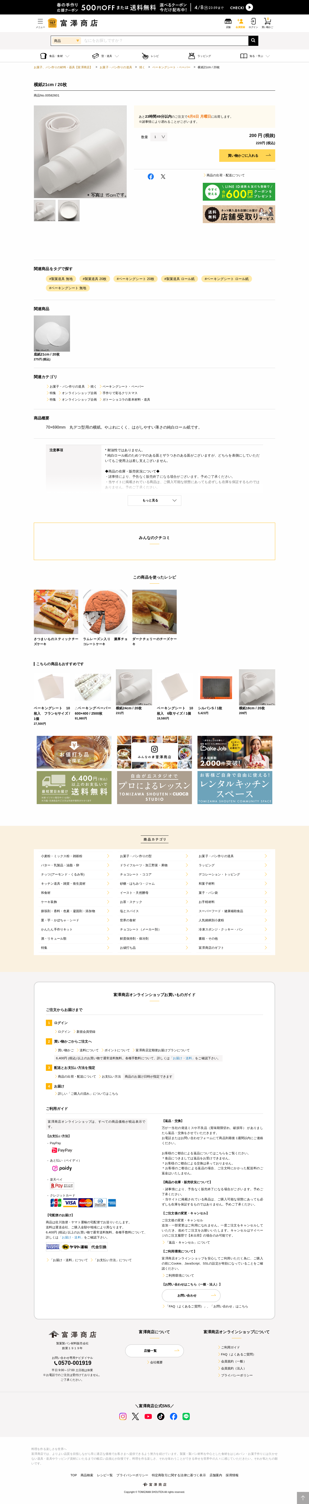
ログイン (62, 1031)
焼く (142, 67)
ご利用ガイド (228, 1347)
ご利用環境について (178, 1275)
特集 (51, 393)
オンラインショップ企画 (77, 393)
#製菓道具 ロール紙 (179, 279)
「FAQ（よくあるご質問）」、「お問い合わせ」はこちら (205, 1306)
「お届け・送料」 (182, 1058)
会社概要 (154, 1362)
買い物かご (64, 1050)
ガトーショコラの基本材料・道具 (124, 399)
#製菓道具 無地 (61, 279)
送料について (87, 1050)
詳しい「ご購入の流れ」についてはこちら (86, 1093)
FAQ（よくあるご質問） (236, 1354)
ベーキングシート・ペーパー (171, 67)
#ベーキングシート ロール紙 (227, 279)
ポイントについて (115, 1050)
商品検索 (87, 1475)
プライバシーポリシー (235, 1375)
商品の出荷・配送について (224, 175)
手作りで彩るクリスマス (118, 393)
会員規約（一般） (231, 1361)
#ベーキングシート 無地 (67, 288)
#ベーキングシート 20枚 (135, 279)
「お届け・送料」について (67, 1260)
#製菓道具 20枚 (95, 279)
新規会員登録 (84, 1031)
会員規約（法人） (231, 1368)
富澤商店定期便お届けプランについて (161, 1050)
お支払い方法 (109, 1076)
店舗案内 (216, 1475)
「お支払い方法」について (111, 1260)
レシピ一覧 (105, 1475)
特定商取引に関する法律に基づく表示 (179, 1475)
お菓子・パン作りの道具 (116, 67)
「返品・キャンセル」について (186, 1242)
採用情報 (232, 1475)
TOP (73, 1475)
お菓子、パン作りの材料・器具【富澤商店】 (63, 67)
